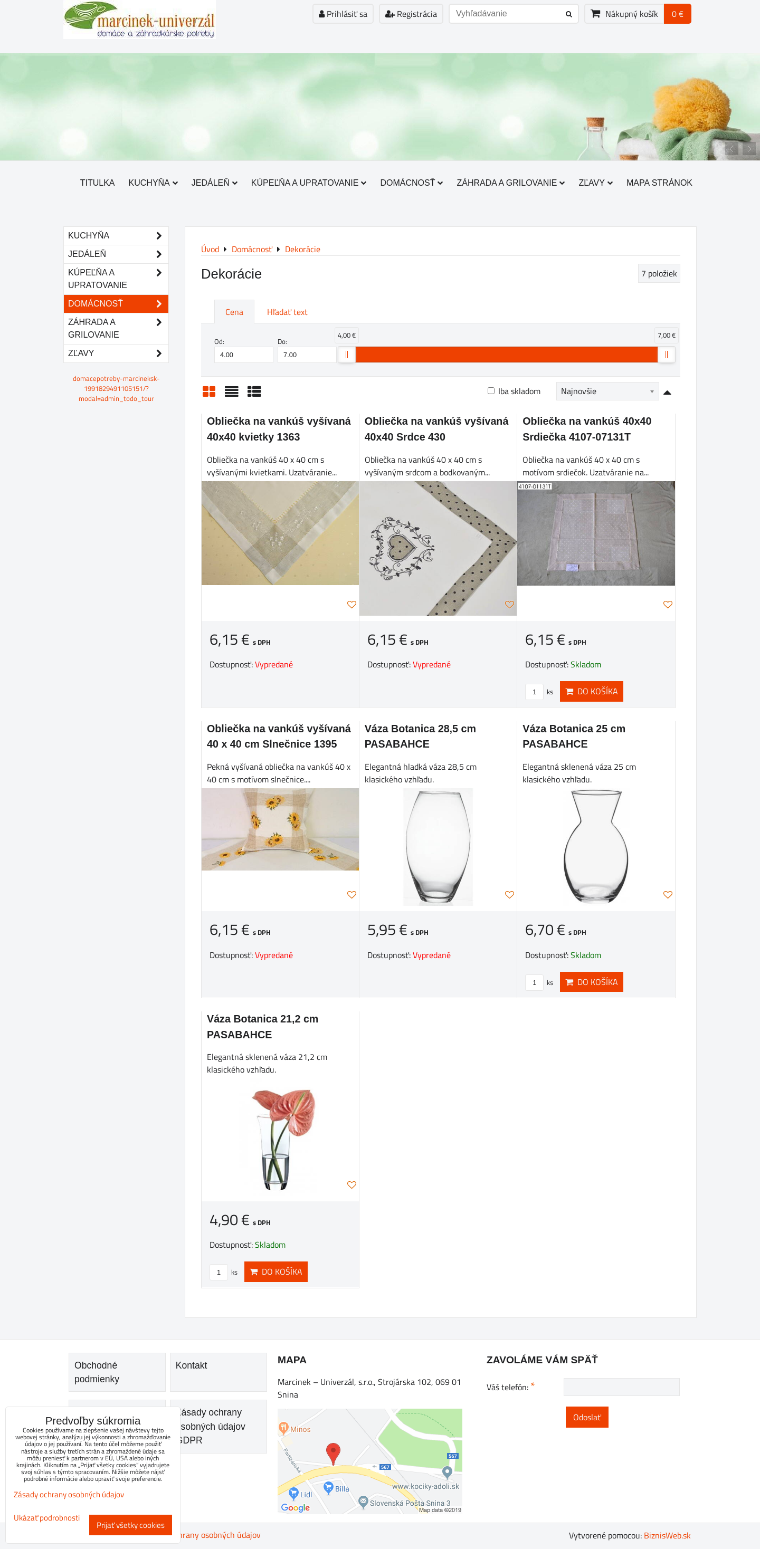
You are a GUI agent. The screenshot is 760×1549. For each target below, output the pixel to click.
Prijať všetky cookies (131, 1525)
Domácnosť (411, 182)
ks (539, 691)
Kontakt (191, 1365)
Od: (243, 350)
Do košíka (591, 691)
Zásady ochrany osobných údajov (201, 1534)
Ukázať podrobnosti (47, 1518)
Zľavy (595, 182)
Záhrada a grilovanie (511, 182)
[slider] (347, 354)
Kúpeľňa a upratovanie (309, 182)
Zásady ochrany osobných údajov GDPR (210, 1426)
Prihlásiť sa (343, 13)
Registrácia (411, 13)
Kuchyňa (153, 182)
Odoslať (587, 1417)
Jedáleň (215, 182)
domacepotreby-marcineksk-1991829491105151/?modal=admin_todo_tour (116, 388)
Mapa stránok (659, 182)
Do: (307, 350)
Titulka (97, 182)
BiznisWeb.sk (667, 1535)
